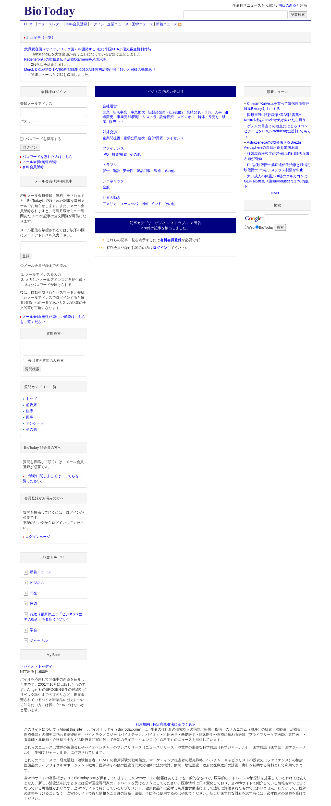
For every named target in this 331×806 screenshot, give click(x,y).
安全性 (128, 171)
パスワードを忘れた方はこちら (47, 157)
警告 (106, 171)
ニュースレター (50, 24)
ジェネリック (113, 181)
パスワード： (31, 121)
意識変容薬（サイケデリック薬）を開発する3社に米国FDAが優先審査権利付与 (87, 49)
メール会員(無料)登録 (39, 162)
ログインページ (37, 537)
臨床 (29, 411)
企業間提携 (111, 138)
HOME (29, 24)
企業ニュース (118, 24)
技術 (30, 604)
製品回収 (144, 171)
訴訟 (116, 171)
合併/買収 (155, 138)
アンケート (35, 423)
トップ (31, 399)
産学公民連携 (134, 138)
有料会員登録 (76, 24)
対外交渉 (110, 132)
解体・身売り (208, 117)
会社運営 (110, 106)
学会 (30, 630)
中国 (144, 204)
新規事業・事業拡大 (129, 112)
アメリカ (110, 204)
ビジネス (34, 583)
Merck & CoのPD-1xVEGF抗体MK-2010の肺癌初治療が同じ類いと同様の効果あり (90, 69)
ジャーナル (36, 640)
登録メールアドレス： (38, 103)
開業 (106, 112)
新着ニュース (168, 24)
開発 (30, 593)
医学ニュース (142, 24)
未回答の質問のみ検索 (46, 361)
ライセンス (175, 138)
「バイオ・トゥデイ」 (38, 666)
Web (251, 227)
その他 (135, 154)
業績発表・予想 (199, 112)
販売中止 (116, 122)
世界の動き (111, 197)
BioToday (266, 227)
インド (156, 204)
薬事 (29, 417)
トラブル (110, 165)
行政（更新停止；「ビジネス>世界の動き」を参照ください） (53, 616)
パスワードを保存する (43, 139)
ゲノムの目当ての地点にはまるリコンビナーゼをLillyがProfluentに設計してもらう (277, 131)
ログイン (97, 24)
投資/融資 (119, 154)
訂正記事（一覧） (41, 37)
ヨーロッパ (129, 204)
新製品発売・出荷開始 (165, 112)
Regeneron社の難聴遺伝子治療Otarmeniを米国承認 (65, 59)
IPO (106, 154)
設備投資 (167, 117)
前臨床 (31, 405)
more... (277, 192)
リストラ (149, 117)
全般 (106, 187)
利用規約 (143, 724)
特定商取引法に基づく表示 (174, 724)
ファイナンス (113, 148)
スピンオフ (186, 117)
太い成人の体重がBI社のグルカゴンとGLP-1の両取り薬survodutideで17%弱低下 (276, 181)
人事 (218, 112)
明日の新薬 (287, 5)
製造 (157, 171)
